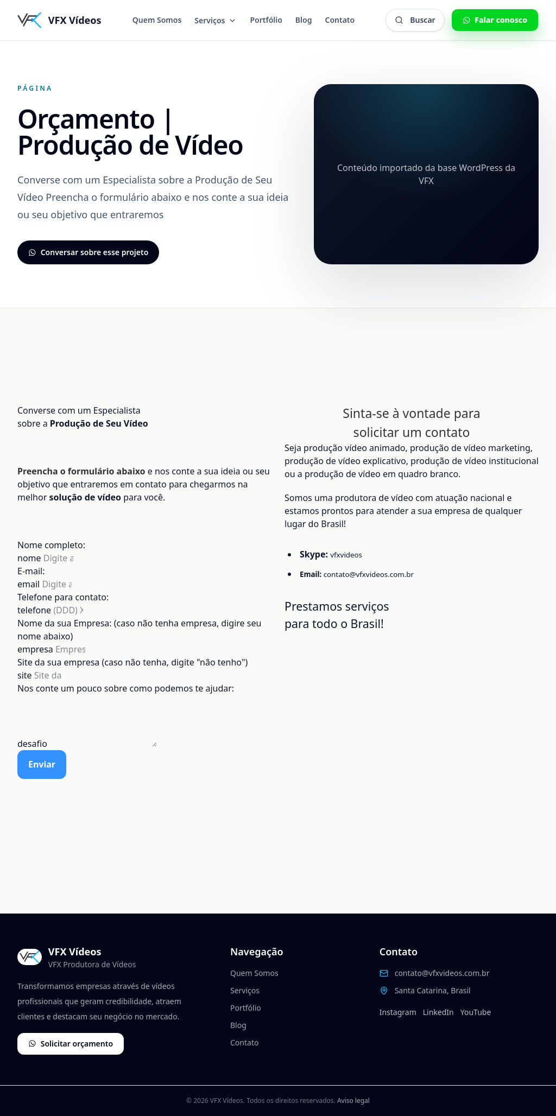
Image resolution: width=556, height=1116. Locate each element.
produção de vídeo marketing (470, 448)
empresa (36, 649)
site (25, 675)
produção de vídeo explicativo (345, 461)
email (29, 584)
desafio (33, 744)
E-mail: (31, 571)
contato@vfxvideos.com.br (369, 574)
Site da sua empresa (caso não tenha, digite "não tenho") (132, 662)
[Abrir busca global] (415, 20)
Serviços (215, 20)
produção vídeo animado (354, 448)
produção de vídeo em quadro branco (381, 474)
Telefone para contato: (63, 597)
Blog (303, 20)
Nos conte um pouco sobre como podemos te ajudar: (125, 688)
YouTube (475, 1012)
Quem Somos (157, 20)
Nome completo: (51, 545)
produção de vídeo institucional (474, 461)
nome (30, 558)
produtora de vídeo (374, 498)
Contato (340, 20)
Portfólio (266, 20)
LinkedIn (438, 1012)
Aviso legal (353, 1100)
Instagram (398, 1012)
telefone (35, 610)
